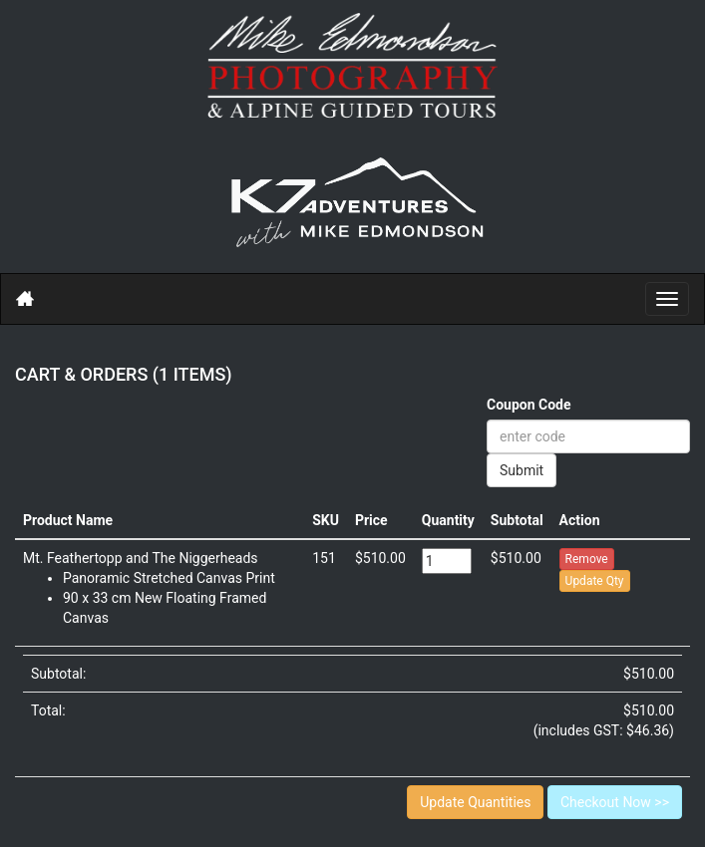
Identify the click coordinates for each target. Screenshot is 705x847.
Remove (586, 559)
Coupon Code (529, 405)
